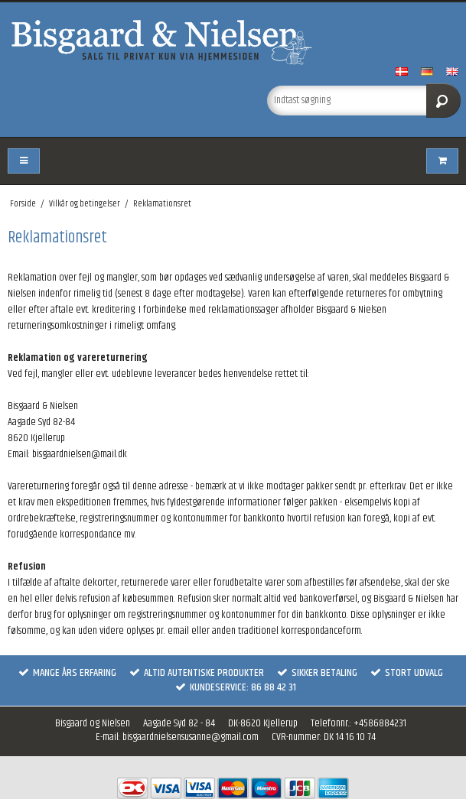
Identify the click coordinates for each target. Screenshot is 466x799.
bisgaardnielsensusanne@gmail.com (190, 737)
